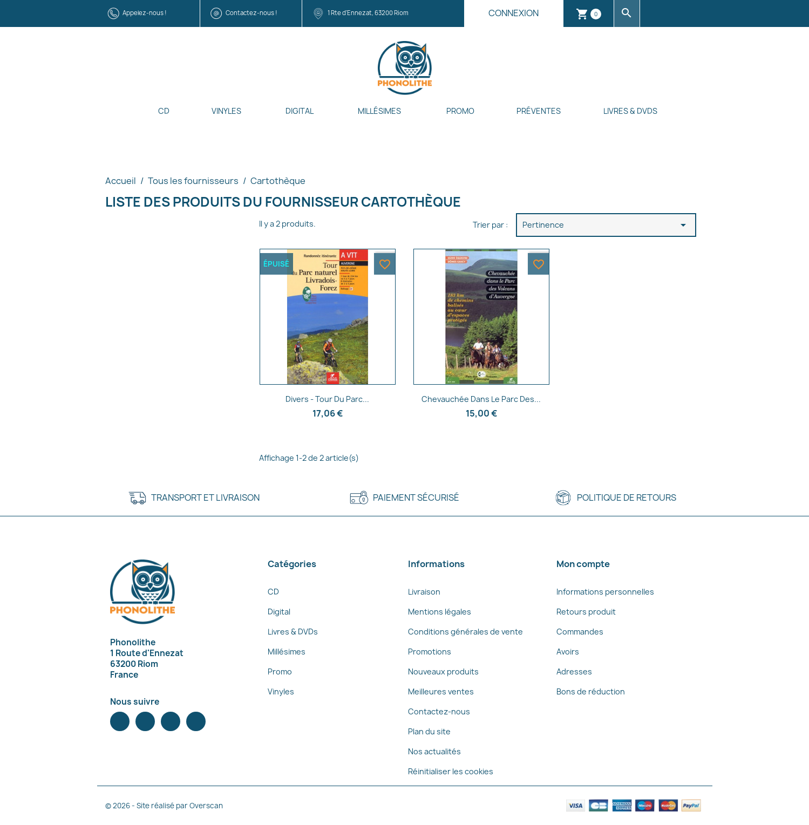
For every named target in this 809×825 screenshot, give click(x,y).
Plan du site (429, 731)
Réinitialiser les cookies (450, 771)
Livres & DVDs (630, 111)
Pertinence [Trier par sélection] (606, 225)
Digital (299, 111)
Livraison (424, 592)
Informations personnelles (605, 592)
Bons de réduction (590, 691)
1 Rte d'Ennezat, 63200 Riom (368, 13)
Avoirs (567, 651)
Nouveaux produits (443, 671)
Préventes (538, 111)
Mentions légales (439, 611)
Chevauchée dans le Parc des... (481, 399)
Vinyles (226, 111)
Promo (460, 111)
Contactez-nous (439, 711)
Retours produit (586, 611)
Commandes (579, 631)
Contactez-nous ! (251, 13)
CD (163, 111)
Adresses (574, 671)
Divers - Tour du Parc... (327, 399)
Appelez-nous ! (145, 13)
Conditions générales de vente (465, 631)
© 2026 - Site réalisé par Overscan (164, 805)
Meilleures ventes (441, 691)
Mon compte (583, 564)
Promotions (429, 651)
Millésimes (379, 111)
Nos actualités (434, 751)
